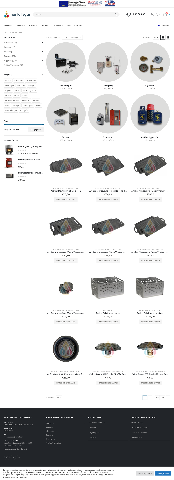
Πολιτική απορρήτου (140, 427)
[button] (162, 37)
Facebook (7, 457)
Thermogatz (28, 105)
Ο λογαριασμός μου (98, 422)
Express (8, 90)
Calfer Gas (18, 80)
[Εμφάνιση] (156, 37)
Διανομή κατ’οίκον (139, 432)
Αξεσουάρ (33, 25)
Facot (17, 90)
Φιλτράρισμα (36, 129)
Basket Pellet (108, 310)
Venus (38, 105)
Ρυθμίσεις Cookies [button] (145, 473)
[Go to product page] (66, 165)
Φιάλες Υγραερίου (75, 25)
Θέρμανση (58, 25)
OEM (25, 95)
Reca (7, 105)
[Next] (168, 397)
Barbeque (8, 25)
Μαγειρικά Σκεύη (73, 188)
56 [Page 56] (157, 397)
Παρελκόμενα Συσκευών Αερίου (70, 372)
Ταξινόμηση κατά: (53, 37)
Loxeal (8, 95)
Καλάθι (93, 427)
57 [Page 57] (162, 397)
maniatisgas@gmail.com (13, 437)
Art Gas (8, 80)
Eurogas (31, 85)
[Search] (116, 14)
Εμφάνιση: (147, 37)
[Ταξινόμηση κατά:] (72, 37)
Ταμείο (93, 437)
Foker (25, 90)
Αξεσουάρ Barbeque (60, 188)
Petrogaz (26, 100)
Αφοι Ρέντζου (11, 110)
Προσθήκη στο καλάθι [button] (66, 200)
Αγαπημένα (95, 432)
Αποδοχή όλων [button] (163, 473)
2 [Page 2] (149, 397)
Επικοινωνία (137, 437)
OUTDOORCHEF (12, 100)
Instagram (19, 457)
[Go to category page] (66, 62)
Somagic (15, 105)
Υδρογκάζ (24, 110)
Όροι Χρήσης (137, 422)
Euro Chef (21, 85)
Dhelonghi (9, 85)
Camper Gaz (31, 80)
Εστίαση (45, 25)
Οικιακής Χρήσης (155, 310)
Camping (21, 25)
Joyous (33, 90)
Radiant (36, 100)
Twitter (13, 457)
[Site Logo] (17, 14)
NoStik (16, 95)
